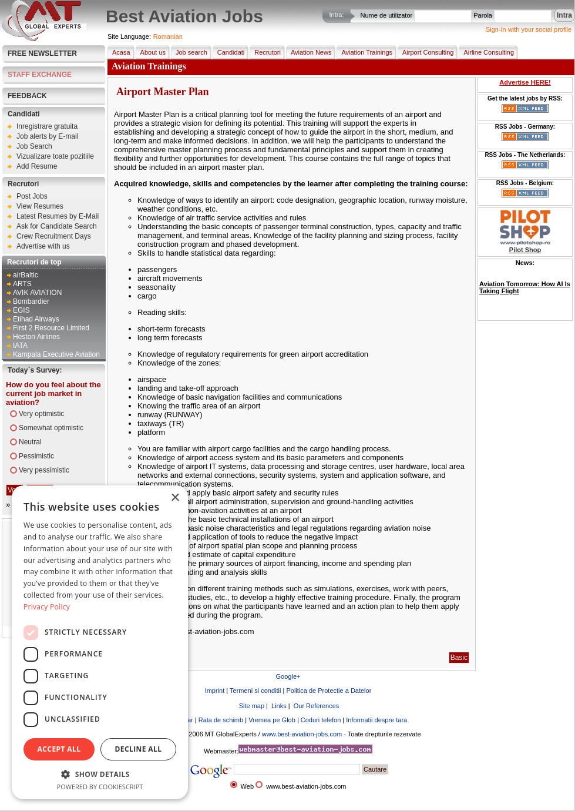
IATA (20, 345)
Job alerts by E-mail (47, 136)
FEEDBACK (27, 96)
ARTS (22, 284)
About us (151, 52)
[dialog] (100, 642)
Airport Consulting (425, 52)
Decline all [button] (138, 749)
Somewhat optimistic (51, 428)
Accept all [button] (59, 749)
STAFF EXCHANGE (40, 75)
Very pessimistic (44, 470)
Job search (189, 52)
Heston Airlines (36, 337)
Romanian (168, 36)
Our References (315, 705)
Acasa (118, 52)
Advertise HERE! (524, 82)
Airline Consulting (486, 52)
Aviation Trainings (364, 52)
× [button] (174, 498)
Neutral (30, 442)
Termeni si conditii (255, 690)
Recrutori (23, 184)
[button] (99, 773)
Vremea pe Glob (271, 719)
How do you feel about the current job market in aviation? (53, 393)
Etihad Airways (36, 319)
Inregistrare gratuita (47, 126)
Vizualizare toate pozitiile (55, 156)
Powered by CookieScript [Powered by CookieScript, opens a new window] (100, 786)
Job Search (34, 146)
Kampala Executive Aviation (56, 354)
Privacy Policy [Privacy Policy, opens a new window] (46, 607)
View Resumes (39, 206)
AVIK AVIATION (37, 293)
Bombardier (31, 301)
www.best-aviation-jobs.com (302, 734)
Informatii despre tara (376, 719)
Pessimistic (36, 456)
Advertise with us (43, 246)
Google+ (288, 676)
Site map (250, 705)
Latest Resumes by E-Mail (57, 216)
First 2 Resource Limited (51, 328)
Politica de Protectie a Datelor (328, 690)
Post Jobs (32, 196)
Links (278, 705)
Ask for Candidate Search (56, 226)
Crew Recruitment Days (53, 236)
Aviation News (309, 52)
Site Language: (129, 36)
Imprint (215, 690)
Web (247, 786)
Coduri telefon (321, 719)
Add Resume (36, 166)
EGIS (21, 310)
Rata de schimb (221, 719)
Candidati (24, 114)
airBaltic (25, 275)
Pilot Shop (525, 249)
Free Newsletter (42, 53)
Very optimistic (41, 414)
